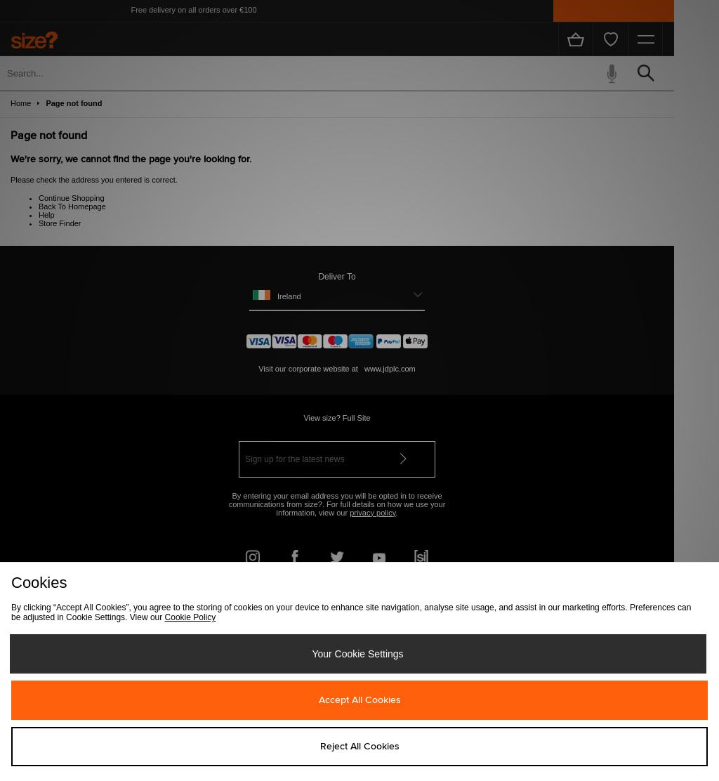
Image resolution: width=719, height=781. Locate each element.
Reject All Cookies (360, 746)
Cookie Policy (190, 617)
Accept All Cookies (360, 700)
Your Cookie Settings (357, 653)
